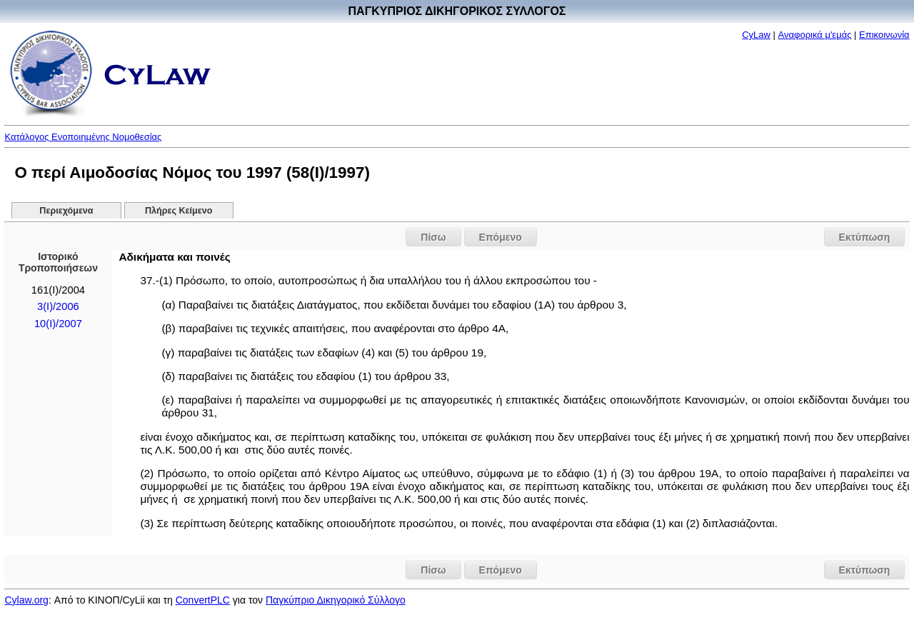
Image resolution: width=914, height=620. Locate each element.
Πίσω (433, 237)
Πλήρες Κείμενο (179, 211)
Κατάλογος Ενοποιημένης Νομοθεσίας (82, 136)
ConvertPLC (203, 600)
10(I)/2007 (58, 323)
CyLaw (756, 34)
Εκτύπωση (864, 237)
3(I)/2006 (58, 306)
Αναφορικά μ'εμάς (815, 34)
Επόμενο (500, 237)
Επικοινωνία (884, 34)
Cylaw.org (26, 600)
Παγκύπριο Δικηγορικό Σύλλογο (336, 600)
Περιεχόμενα (66, 211)
